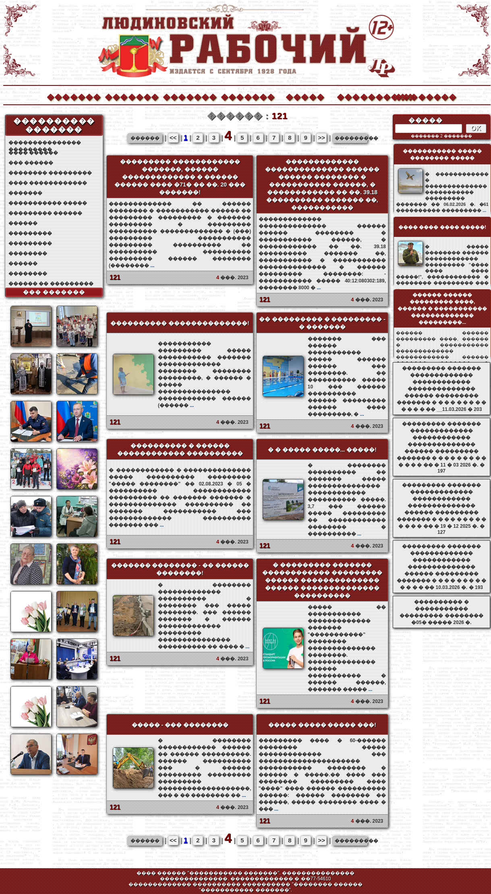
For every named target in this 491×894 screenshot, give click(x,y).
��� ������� (54, 292)
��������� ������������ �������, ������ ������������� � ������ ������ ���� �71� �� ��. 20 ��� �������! (179, 176)
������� (73, 96)
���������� (363, 96)
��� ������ (30, 163)
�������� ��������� (50, 173)
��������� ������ (45, 213)
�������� (421, 96)
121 (115, 277)
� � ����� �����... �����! (322, 449)
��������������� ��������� (44, 143)
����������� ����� (47, 203)
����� (305, 96)
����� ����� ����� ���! (322, 725)
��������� (30, 233)
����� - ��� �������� (180, 725)
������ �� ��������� (50, 283)
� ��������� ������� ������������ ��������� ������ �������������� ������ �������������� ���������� (322, 580)
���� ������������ (47, 183)
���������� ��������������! (179, 323)
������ (22, 223)
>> (321, 137)
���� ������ (33, 153)
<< (173, 137)
